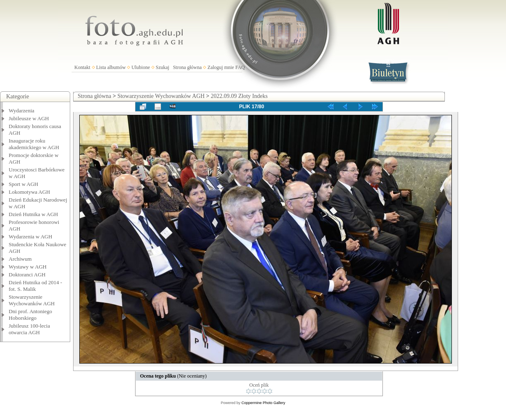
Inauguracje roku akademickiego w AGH (34, 144)
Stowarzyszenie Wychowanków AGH (32, 300)
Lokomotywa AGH (29, 192)
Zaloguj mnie (220, 67)
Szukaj (162, 67)
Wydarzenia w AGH (30, 236)
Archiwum (20, 259)
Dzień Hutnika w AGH (33, 214)
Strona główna (187, 67)
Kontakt (82, 67)
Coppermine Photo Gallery (263, 403)
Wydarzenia (21, 110)
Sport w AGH (23, 184)
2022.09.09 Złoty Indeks (239, 96)
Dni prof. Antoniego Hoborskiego (30, 314)
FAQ (240, 67)
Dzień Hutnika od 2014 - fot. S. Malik (35, 285)
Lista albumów (111, 67)
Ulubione (140, 67)
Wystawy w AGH (28, 267)
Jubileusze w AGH (29, 118)
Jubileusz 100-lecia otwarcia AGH (29, 329)
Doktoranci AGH (27, 274)
